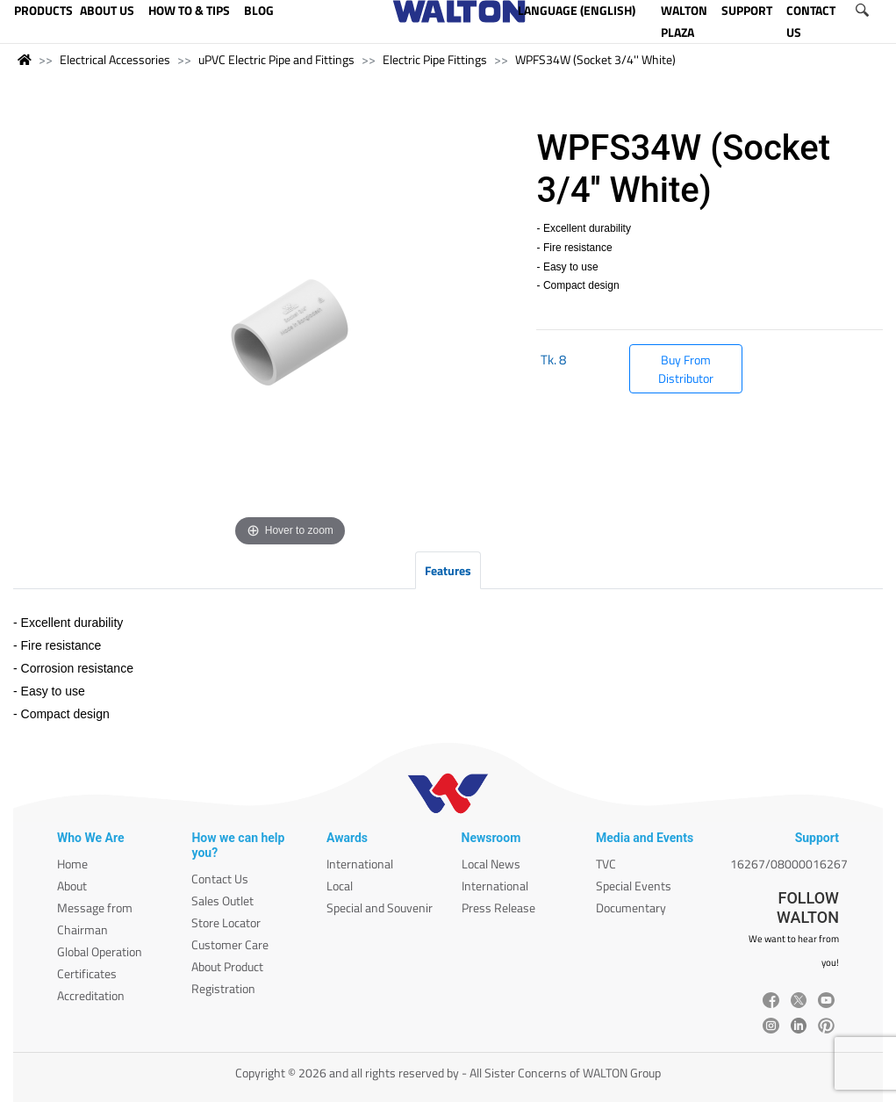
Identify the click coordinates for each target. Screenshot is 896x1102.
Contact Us (219, 878)
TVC (606, 863)
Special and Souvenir (379, 907)
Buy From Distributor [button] (685, 368)
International (359, 863)
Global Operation (99, 951)
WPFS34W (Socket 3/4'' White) (595, 59)
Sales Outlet (222, 900)
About (72, 885)
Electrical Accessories (115, 59)
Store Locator (226, 922)
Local (339, 885)
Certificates (87, 973)
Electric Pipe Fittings (435, 59)
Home (72, 863)
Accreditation (91, 995)
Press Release (498, 907)
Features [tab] (448, 570)
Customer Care (230, 944)
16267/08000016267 (789, 863)
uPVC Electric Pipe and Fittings (276, 59)
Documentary (631, 907)
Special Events (633, 885)
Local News (491, 863)
